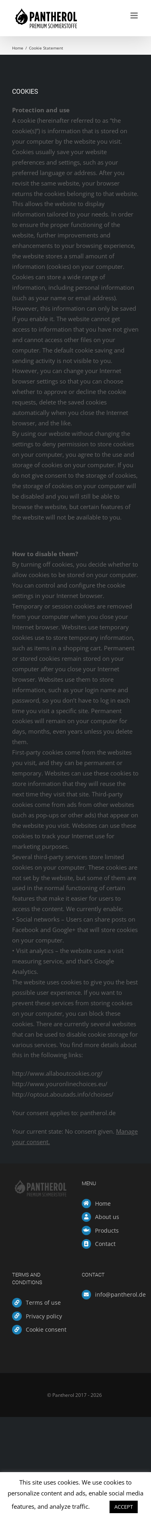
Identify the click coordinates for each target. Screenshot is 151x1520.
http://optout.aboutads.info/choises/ (63, 1094)
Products (107, 1230)
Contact (105, 1244)
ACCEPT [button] (123, 1506)
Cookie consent (46, 1329)
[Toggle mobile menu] (134, 15)
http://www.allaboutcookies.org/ (57, 1073)
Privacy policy (44, 1316)
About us (107, 1217)
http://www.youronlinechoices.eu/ (60, 1084)
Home (103, 1203)
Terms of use (43, 1302)
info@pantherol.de (117, 1294)
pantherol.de (98, 1113)
